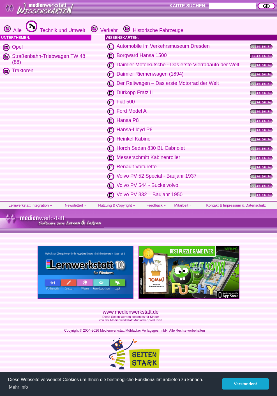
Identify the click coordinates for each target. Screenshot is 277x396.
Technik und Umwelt (54, 30)
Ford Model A (132, 111)
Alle (13, 30)
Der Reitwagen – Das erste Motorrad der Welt (168, 83)
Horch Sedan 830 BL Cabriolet (151, 148)
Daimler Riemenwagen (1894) (150, 74)
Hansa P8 (128, 120)
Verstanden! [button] (245, 384)
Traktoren (22, 70)
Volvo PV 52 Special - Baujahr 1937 (157, 176)
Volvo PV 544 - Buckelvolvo (147, 185)
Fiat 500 (126, 102)
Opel (17, 47)
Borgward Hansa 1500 (142, 55)
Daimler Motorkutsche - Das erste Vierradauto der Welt (178, 64)
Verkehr (103, 30)
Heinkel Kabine (134, 139)
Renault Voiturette (137, 166)
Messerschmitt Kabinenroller (148, 157)
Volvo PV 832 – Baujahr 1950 (150, 194)
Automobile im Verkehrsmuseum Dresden (163, 46)
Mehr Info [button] (18, 387)
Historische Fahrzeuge (152, 30)
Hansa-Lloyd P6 (135, 129)
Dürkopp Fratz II (135, 92)
